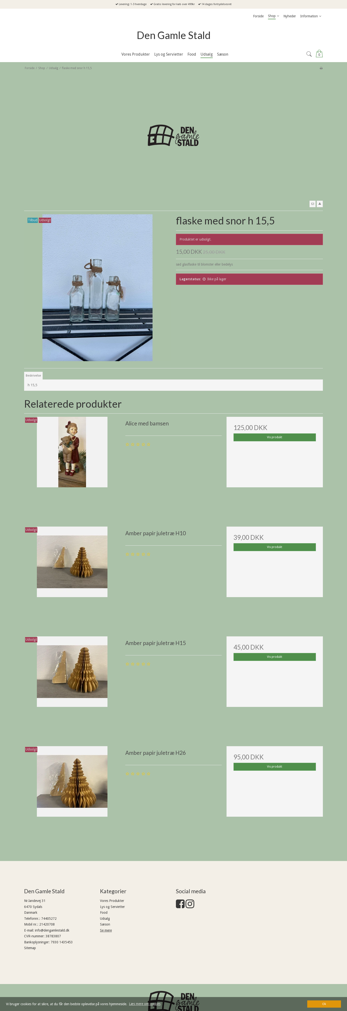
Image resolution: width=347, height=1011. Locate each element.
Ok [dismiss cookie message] (324, 1004)
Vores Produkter (112, 901)
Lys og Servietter (112, 907)
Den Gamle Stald (174, 35)
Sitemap (30, 948)
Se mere (106, 930)
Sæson (105, 924)
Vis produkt (274, 437)
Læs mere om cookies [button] (144, 1004)
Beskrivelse (33, 375)
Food (103, 912)
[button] (312, 204)
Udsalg (105, 918)
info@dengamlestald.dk (52, 930)
